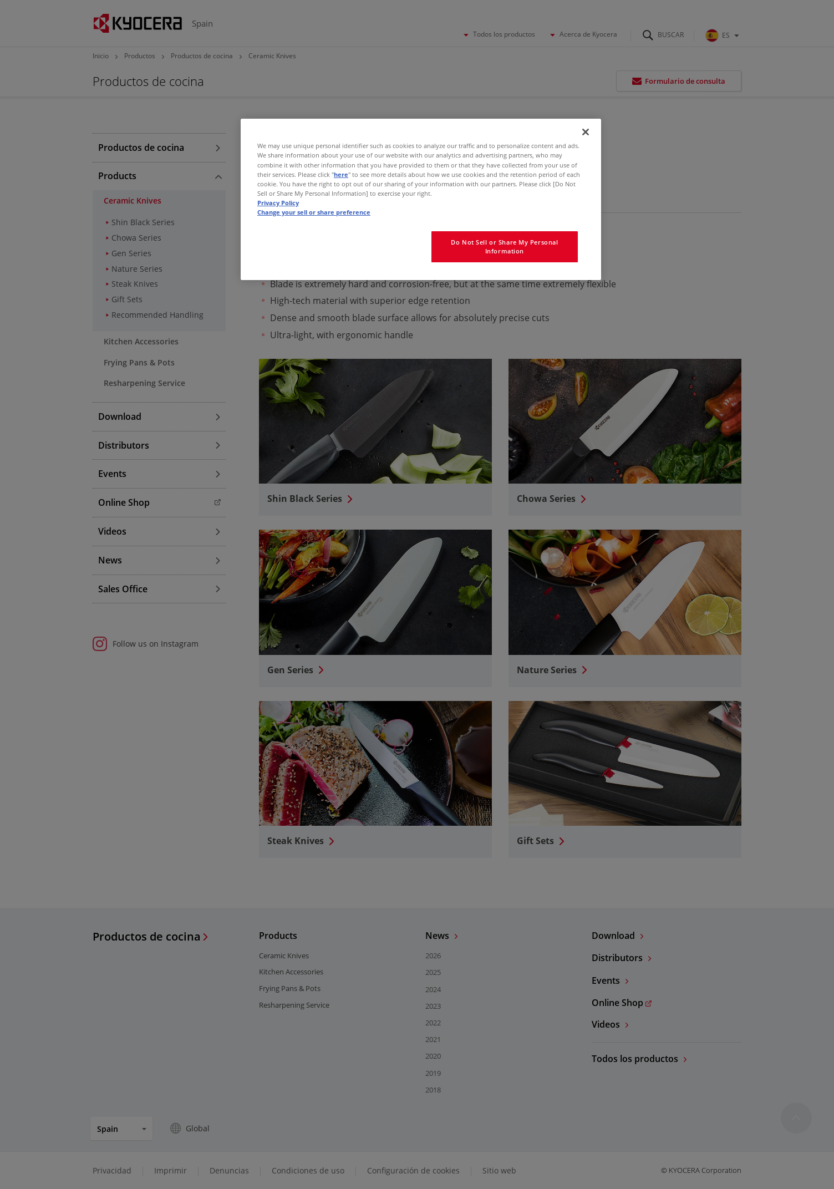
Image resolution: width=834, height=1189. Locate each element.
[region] (421, 199)
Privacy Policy (278, 203)
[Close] (585, 132)
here (341, 174)
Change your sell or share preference (313, 212)
